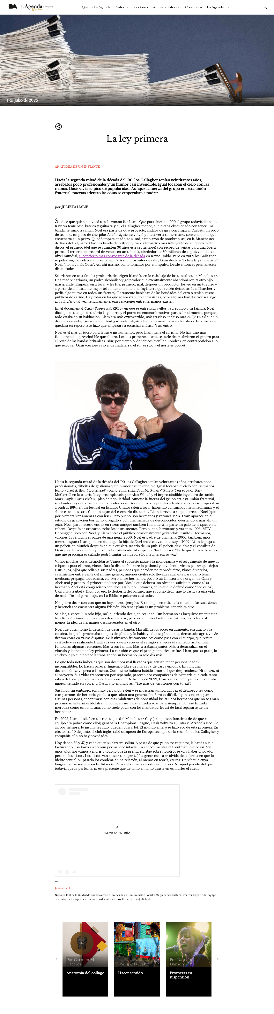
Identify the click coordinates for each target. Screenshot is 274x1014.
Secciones (140, 7)
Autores (121, 7)
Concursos (193, 7)
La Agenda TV (218, 7)
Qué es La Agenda (96, 7)
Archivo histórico (166, 7)
